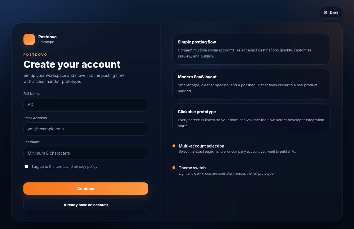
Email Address (35, 118)
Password (31, 142)
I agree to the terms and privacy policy (61, 166)
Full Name (31, 93)
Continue (85, 188)
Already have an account (85, 204)
